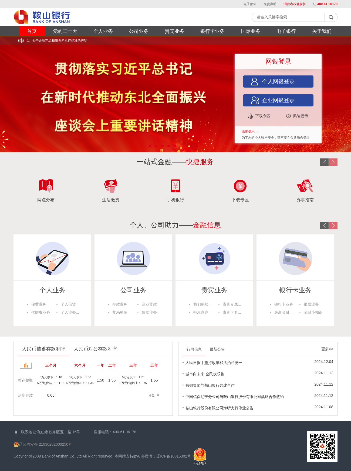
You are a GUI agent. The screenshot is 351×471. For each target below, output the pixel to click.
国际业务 (250, 31)
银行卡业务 (212, 31)
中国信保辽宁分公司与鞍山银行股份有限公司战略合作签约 (234, 396)
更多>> (327, 349)
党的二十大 (65, 31)
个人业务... (70, 312)
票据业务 (149, 312)
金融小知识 (313, 312)
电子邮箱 (250, 4)
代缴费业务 (40, 312)
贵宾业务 (174, 31)
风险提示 (300, 116)
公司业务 (138, 31)
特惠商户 (200, 312)
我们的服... (202, 304)
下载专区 (262, 116)
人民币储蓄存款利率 (44, 349)
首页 (32, 31)
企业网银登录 (278, 100)
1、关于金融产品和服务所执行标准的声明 (57, 41)
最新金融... (283, 312)
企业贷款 (149, 304)
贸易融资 (119, 312)
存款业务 (119, 304)
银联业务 (311, 304)
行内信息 (194, 349)
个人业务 (103, 31)
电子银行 (286, 31)
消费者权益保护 (295, 4)
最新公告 (217, 349)
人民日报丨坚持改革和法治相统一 (213, 363)
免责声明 (270, 4)
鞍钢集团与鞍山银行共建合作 (210, 385)
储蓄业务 (38, 304)
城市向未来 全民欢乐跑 (204, 374)
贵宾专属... (232, 304)
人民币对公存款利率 (95, 349)
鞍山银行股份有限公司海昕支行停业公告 (219, 408)
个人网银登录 (278, 81)
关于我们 (322, 31)
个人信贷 (68, 304)
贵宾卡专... (232, 312)
